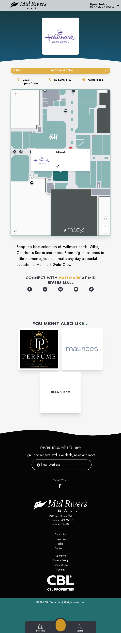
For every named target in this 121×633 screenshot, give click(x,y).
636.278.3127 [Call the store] (63, 80)
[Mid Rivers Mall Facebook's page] (60, 485)
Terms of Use (60, 565)
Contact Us (61, 548)
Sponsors (60, 556)
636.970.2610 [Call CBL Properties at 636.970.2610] (60, 524)
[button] (104, 5)
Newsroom (60, 539)
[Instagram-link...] (39, 349)
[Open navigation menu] (60, 625)
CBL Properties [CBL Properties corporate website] (53, 602)
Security (60, 570)
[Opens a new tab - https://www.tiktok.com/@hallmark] (91, 289)
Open (60, 70)
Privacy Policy (60, 560)
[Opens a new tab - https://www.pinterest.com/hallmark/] (45, 289)
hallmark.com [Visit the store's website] (96, 80)
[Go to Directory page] (40, 628)
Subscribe (60, 534)
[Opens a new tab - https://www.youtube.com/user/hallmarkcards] (76, 289)
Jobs (60, 544)
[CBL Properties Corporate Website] (60, 583)
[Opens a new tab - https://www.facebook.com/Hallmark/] (29, 289)
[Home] (30, 5)
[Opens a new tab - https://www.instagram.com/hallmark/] (60, 289)
